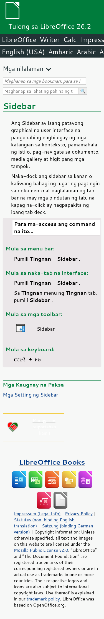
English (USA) (23, 51)
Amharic (60, 51)
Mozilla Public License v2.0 (41, 550)
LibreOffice (19, 39)
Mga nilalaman (23, 68)
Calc (70, 39)
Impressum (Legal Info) (37, 514)
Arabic (86, 51)
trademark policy (43, 599)
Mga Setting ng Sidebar (30, 394)
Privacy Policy (79, 514)
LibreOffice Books (52, 462)
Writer (50, 39)
